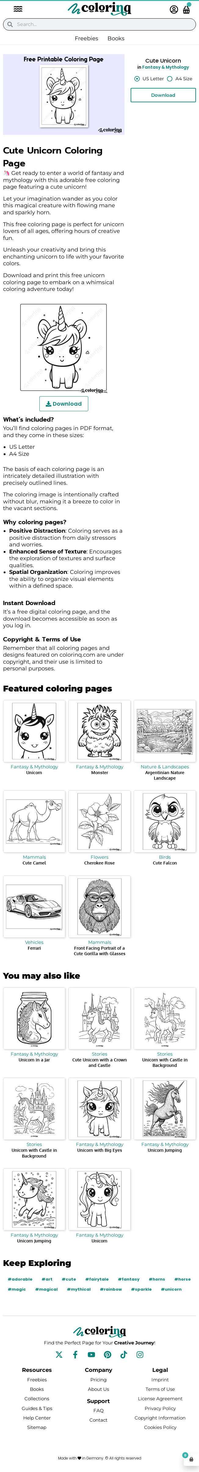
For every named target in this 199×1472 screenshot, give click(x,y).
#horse (182, 1279)
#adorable (20, 1279)
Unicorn (34, 772)
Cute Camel (34, 862)
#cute (69, 1279)
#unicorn (171, 1289)
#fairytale (97, 1279)
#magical (46, 1289)
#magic (17, 1289)
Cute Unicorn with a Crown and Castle (99, 1062)
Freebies (86, 38)
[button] (15, 10)
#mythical (79, 1289)
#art (47, 1279)
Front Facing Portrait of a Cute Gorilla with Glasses (99, 950)
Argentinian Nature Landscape (164, 775)
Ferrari (34, 948)
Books (116, 38)
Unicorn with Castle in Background (165, 1062)
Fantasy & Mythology (165, 67)
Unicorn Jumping (165, 1150)
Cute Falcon (165, 862)
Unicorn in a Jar (34, 1059)
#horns (157, 1279)
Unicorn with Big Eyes (99, 1150)
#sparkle (141, 1289)
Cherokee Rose (99, 862)
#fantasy (128, 1279)
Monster (99, 772)
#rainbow (111, 1289)
